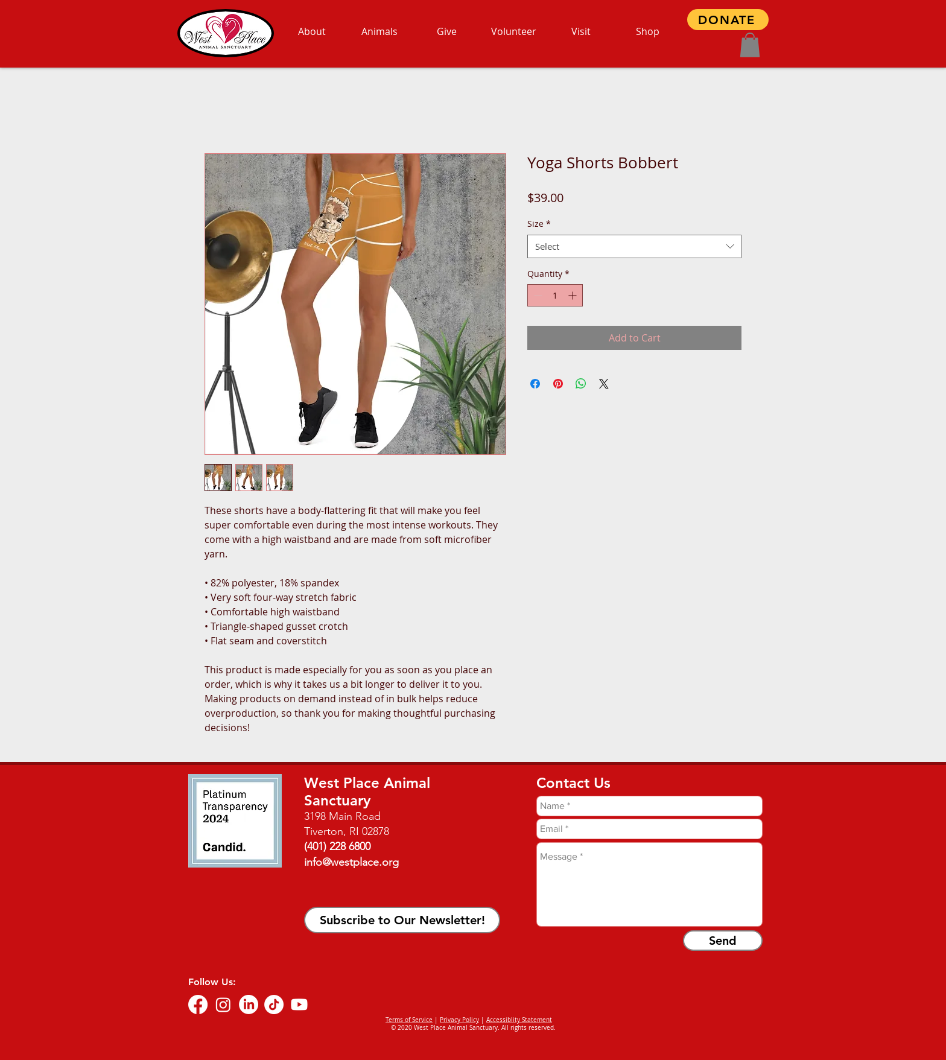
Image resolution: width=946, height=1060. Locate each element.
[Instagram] (223, 1004)
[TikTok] (274, 1004)
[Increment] (573, 295)
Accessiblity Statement (519, 1020)
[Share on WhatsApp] (581, 383)
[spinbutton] (555, 295)
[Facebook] (198, 1004)
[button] (750, 45)
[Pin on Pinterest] (558, 383)
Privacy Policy (459, 1020)
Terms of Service (409, 1020)
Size (539, 223)
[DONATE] (728, 19)
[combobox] (634, 246)
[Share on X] (604, 383)
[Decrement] (536, 295)
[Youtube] (299, 1004)
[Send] (723, 940)
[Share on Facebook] (535, 383)
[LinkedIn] (248, 1004)
